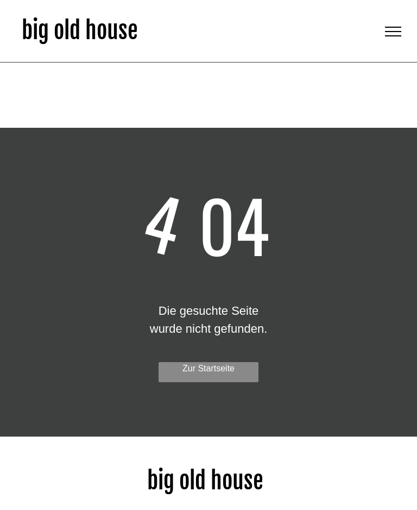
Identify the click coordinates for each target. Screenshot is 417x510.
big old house (80, 30)
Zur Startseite (208, 368)
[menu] (393, 31)
